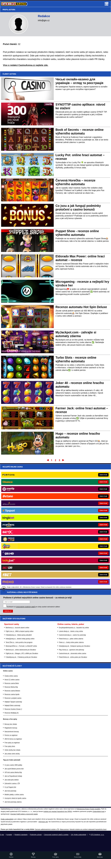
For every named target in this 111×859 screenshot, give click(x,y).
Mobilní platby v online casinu (14, 794)
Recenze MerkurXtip (11, 687)
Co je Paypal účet (10, 787)
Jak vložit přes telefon (12, 780)
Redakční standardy (21, 835)
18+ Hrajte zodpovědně (78, 835)
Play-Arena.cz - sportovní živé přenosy (71, 524)
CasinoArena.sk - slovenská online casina (72, 528)
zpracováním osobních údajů (25, 481)
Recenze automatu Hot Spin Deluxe (81, 307)
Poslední (63, 460)
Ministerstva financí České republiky (88, 809)
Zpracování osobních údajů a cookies (56, 835)
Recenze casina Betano (12, 691)
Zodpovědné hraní (98, 811)
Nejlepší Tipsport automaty (13, 702)
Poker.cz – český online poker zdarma (71, 517)
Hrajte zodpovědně (7, 819)
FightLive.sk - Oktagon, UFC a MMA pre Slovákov (22, 528)
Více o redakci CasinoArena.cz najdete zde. (25, 65)
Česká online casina (11, 676)
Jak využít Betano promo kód (14, 769)
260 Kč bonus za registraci (13, 739)
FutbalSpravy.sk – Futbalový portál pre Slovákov (21, 531)
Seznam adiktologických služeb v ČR (47, 829)
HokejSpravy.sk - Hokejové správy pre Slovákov (74, 520)
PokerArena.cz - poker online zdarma (71, 513)
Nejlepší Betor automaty (12, 705)
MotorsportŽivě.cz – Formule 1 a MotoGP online (21, 520)
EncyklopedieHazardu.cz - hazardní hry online (74, 502)
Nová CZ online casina (12, 679)
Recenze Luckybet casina (13, 698)
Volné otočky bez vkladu (12, 750)
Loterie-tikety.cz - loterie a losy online (71, 506)
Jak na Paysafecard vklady (13, 776)
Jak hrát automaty (10, 791)
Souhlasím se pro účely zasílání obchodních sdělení (33, 481)
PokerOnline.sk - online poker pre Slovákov (73, 531)
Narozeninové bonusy (12, 731)
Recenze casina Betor (12, 683)
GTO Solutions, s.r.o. (97, 835)
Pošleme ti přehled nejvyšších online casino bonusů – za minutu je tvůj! (37, 472)
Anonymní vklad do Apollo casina (15, 798)
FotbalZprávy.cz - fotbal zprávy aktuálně (19, 509)
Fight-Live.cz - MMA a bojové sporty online (19, 506)
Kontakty (9, 835)
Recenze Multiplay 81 (12, 713)
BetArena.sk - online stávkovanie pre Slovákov (21, 524)
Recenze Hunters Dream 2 (13, 709)
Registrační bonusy (11, 728)
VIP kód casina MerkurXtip (13, 772)
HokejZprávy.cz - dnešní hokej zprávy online (20, 513)
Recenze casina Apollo (12, 694)
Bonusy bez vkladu (11, 724)
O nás (2, 835)
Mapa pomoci (64, 829)
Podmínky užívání (36, 835)
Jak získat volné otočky (12, 754)
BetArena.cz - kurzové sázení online (17, 502)
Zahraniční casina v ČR (12, 783)
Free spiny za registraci (12, 742)
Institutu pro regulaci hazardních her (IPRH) (58, 811)
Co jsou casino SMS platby (13, 765)
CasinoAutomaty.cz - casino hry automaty (72, 509)
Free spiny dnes (10, 746)
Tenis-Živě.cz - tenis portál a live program (19, 517)
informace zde (43, 822)
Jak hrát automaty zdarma (13, 802)
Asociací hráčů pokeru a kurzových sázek (24, 814)
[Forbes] (64, 598)
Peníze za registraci (11, 735)
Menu (106, 3)
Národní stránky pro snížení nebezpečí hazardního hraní (88, 829)
